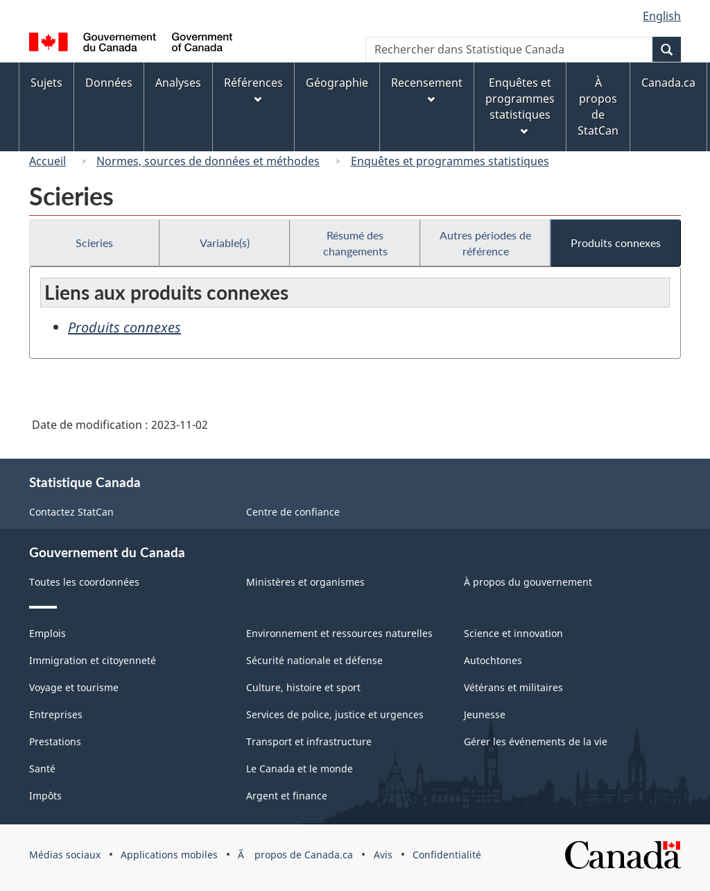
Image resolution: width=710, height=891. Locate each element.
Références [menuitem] (253, 89)
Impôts (45, 795)
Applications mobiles (169, 854)
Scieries (94, 242)
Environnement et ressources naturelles (339, 633)
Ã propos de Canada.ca (295, 854)
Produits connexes (616, 242)
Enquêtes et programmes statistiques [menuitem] (520, 105)
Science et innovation (513, 633)
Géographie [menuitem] (337, 82)
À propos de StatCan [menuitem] (598, 106)
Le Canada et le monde (299, 768)
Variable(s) (225, 242)
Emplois (47, 633)
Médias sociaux (65, 854)
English (662, 16)
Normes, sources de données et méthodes (208, 161)
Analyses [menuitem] (178, 82)
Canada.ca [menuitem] (668, 82)
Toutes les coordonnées (84, 581)
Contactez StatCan (71, 511)
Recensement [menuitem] (426, 89)
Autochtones (493, 660)
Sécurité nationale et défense (314, 660)
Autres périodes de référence (485, 242)
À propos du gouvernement (528, 581)
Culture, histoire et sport (303, 687)
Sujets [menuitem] (46, 82)
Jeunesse (484, 714)
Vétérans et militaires (513, 687)
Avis (383, 854)
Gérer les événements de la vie (535, 741)
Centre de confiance (293, 511)
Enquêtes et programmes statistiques (450, 161)
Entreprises (56, 714)
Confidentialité (447, 854)
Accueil (47, 161)
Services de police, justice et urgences (335, 714)
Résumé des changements (355, 242)
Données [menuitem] (108, 82)
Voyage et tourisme (74, 687)
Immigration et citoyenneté (92, 660)
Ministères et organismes (305, 581)
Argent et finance (286, 795)
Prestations (55, 741)
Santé (42, 768)
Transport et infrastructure (309, 741)
